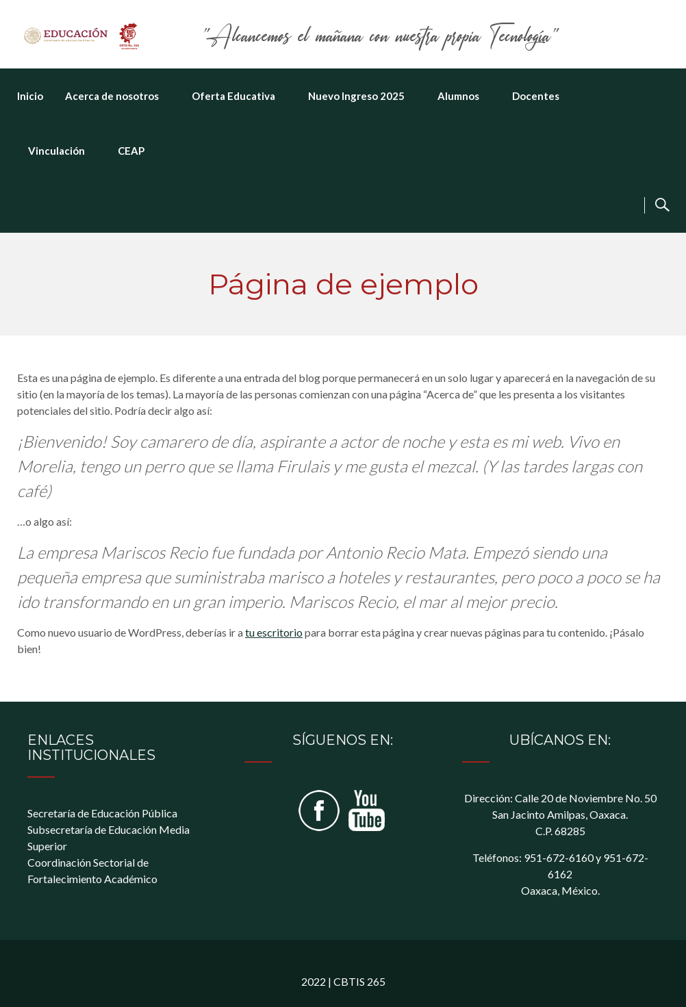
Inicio (30, 96)
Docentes (535, 96)
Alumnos (458, 96)
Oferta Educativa (233, 96)
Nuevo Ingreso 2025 (356, 96)
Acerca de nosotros (112, 96)
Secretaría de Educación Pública (102, 812)
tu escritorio (274, 632)
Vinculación (56, 150)
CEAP (131, 150)
